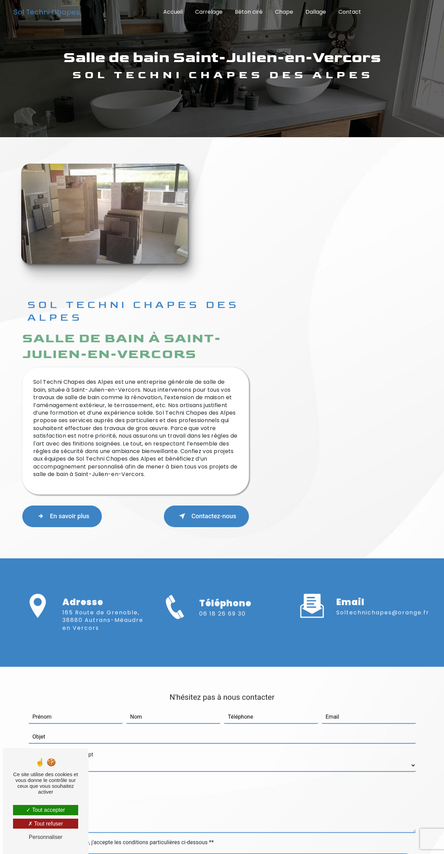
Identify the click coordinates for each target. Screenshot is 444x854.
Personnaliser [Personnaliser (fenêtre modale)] (45, 837)
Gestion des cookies (312, 839)
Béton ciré (249, 12)
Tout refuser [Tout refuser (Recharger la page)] (45, 824)
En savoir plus (237, 386)
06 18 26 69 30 (222, 493)
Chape (284, 12)
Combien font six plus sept (60, 615)
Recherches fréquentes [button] (222, 825)
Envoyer (229, 725)
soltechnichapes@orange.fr (382, 473)
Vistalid (117, 839)
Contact (349, 12)
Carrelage (209, 12)
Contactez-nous (377, 386)
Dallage (315, 12)
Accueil (173, 12)
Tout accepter (45, 810)
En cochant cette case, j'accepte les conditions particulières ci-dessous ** (124, 703)
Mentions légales (245, 839)
